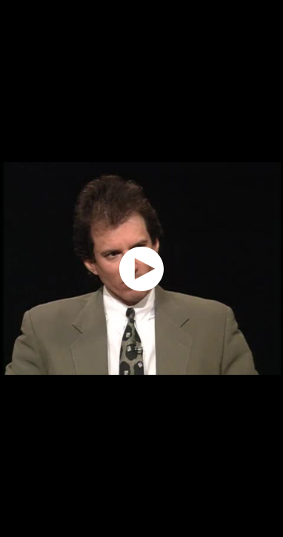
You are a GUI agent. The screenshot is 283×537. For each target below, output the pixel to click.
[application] (141, 268)
